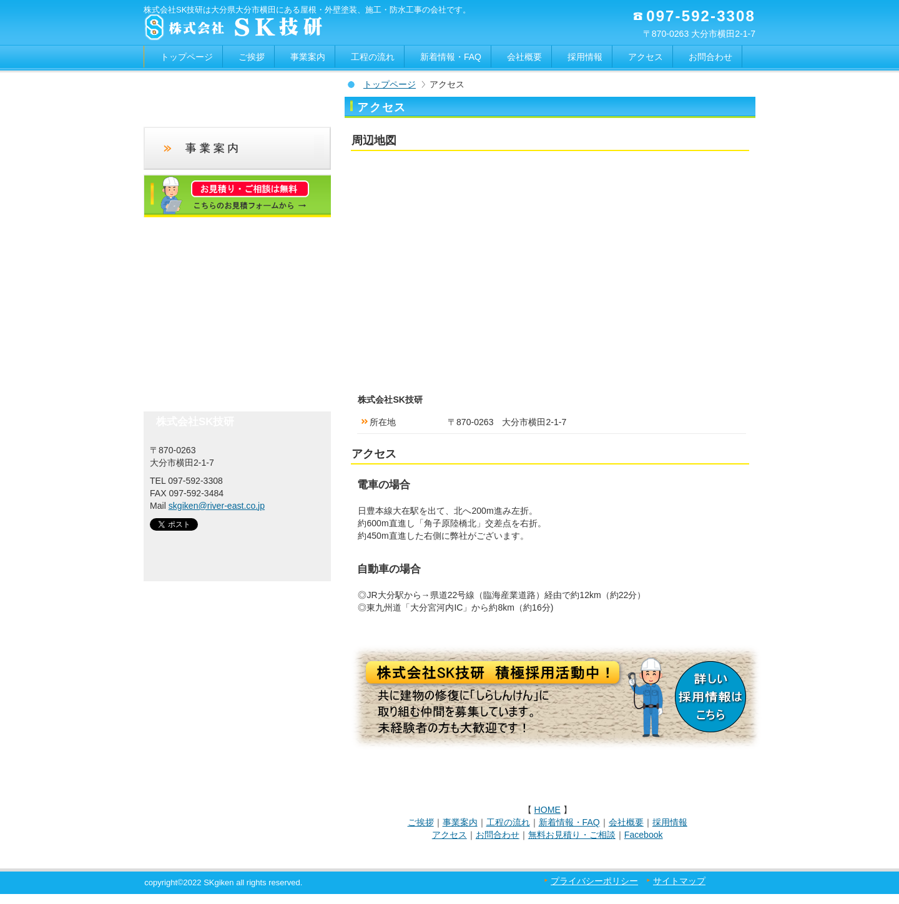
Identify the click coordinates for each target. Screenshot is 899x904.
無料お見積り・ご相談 (572, 835)
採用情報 (669, 822)
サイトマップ (679, 881)
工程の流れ (508, 822)
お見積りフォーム (237, 195)
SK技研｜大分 (204, 543)
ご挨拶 (421, 822)
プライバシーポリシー (594, 881)
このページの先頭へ (718, 777)
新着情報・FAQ (569, 822)
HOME (547, 810)
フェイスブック (237, 338)
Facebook (643, 835)
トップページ (389, 84)
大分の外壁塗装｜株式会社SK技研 (268, 28)
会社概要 (626, 822)
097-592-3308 (700, 15)
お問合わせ (497, 835)
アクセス (449, 835)
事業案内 (460, 822)
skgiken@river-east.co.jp (217, 506)
